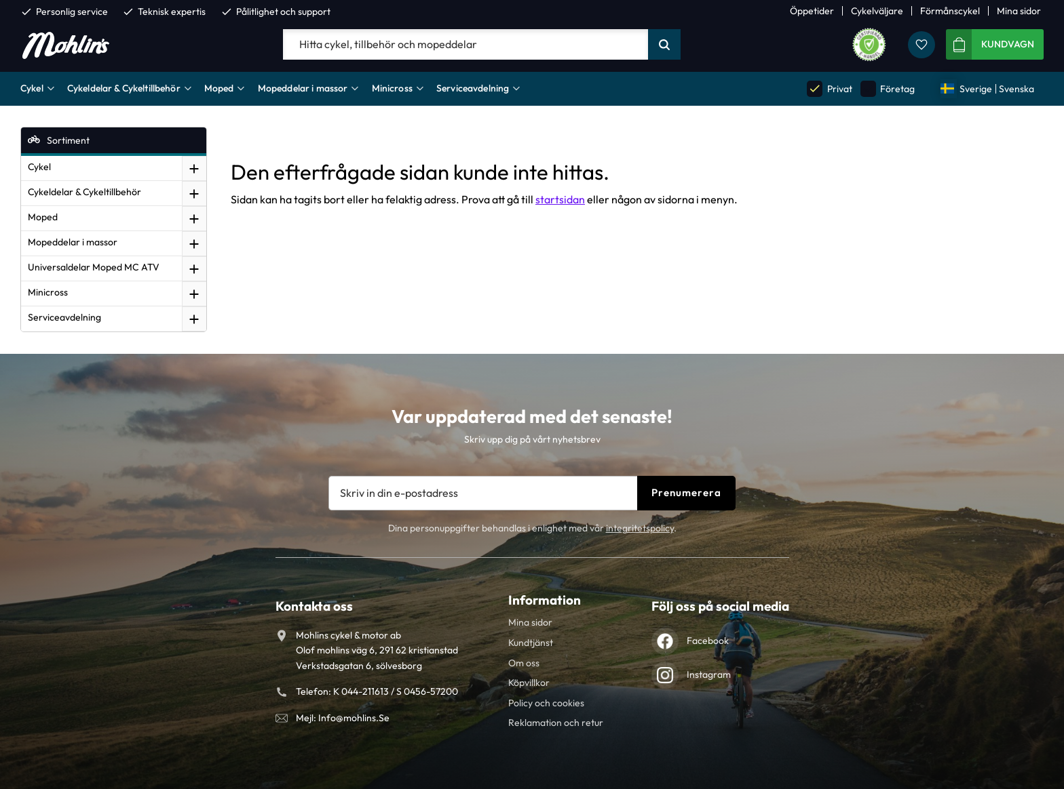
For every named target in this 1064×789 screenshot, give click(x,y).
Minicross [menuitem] (392, 88)
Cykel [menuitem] (31, 88)
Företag (887, 88)
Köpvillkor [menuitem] (529, 682)
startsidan (560, 199)
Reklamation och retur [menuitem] (555, 722)
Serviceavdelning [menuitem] (472, 88)
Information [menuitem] (544, 600)
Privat (829, 88)
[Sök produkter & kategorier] (465, 44)
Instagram (709, 674)
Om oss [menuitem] (523, 663)
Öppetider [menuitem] (812, 11)
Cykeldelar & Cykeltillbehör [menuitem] (123, 88)
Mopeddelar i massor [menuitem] (303, 88)
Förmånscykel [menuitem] (950, 11)
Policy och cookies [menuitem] (546, 703)
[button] (921, 44)
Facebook (708, 640)
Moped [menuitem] (219, 88)
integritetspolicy (640, 528)
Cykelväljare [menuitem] (877, 11)
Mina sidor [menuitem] (1019, 11)
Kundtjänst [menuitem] (530, 642)
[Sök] (664, 44)
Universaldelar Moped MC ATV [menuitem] (93, 267)
